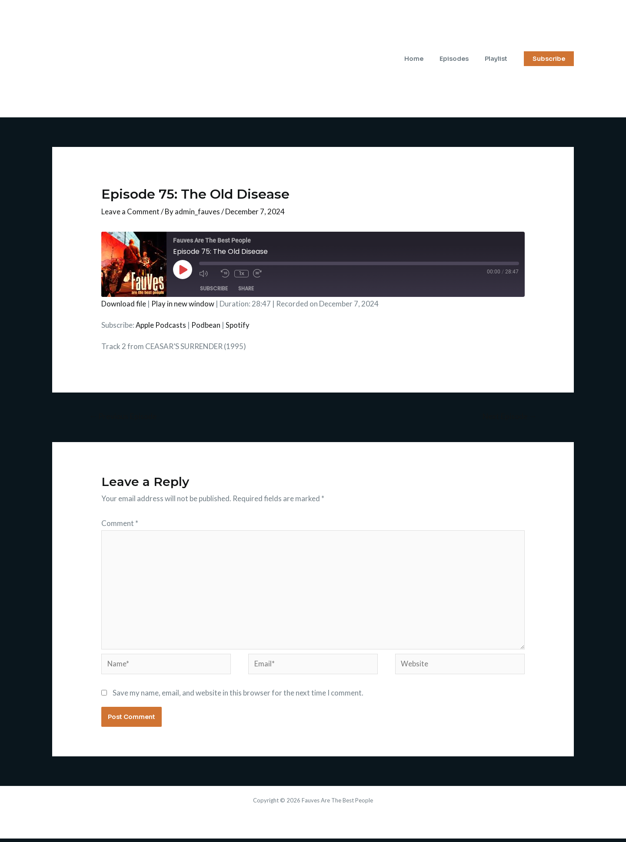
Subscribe (214, 288)
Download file (123, 303)
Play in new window (182, 303)
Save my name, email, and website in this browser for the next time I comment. (238, 695)
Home (423, 59)
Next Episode (508, 416)
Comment (119, 523)
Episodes (459, 59)
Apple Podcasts (161, 324)
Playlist (497, 59)
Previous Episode (124, 416)
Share (246, 288)
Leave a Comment (130, 211)
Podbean (206, 324)
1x (241, 273)
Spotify (238, 324)
